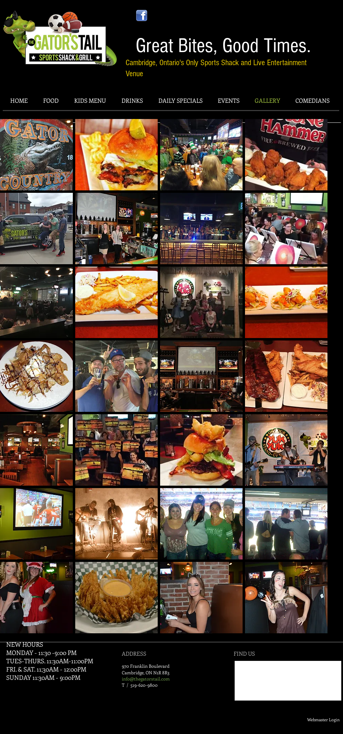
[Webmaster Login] (323, 720)
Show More (159, 639)
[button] (116, 154)
